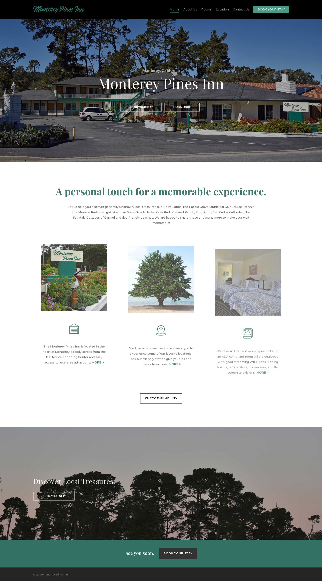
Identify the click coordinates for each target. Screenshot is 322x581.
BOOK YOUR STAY (178, 553)
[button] (141, 107)
